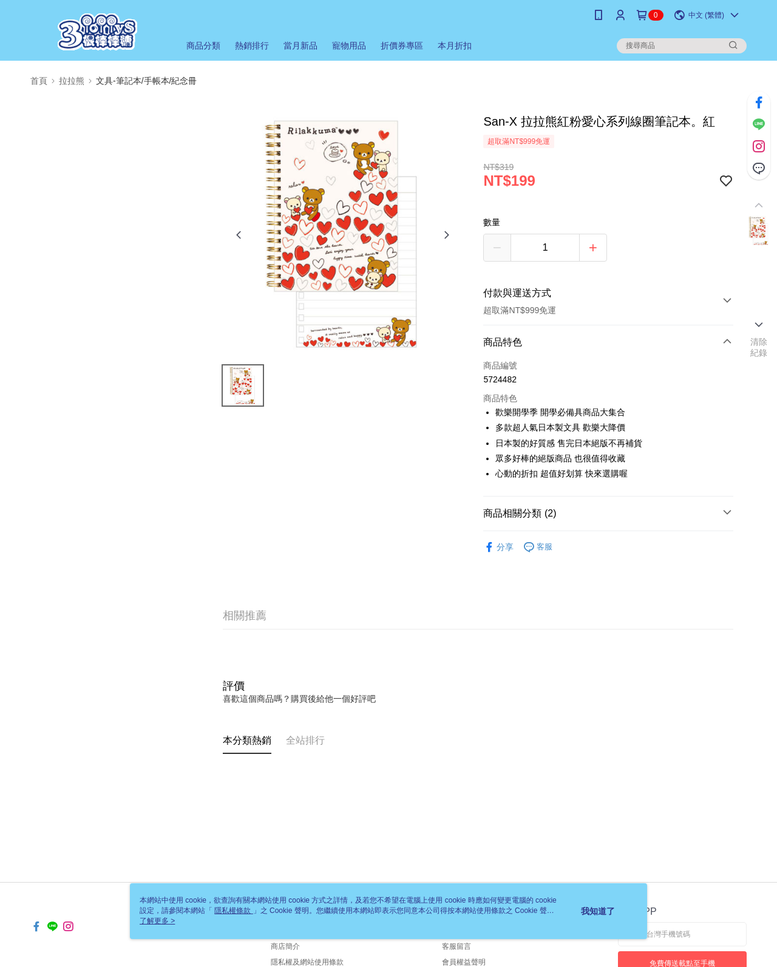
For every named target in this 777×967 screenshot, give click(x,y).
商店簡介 (285, 946)
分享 (498, 547)
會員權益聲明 (464, 962)
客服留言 (456, 946)
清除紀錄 (759, 347)
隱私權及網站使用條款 (307, 962)
